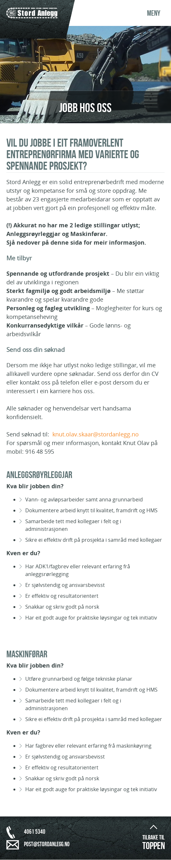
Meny (153, 13)
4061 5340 (34, 832)
